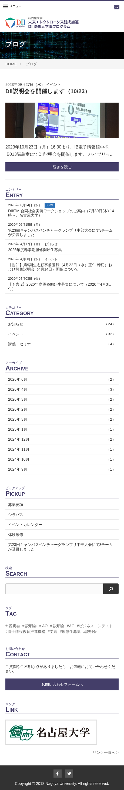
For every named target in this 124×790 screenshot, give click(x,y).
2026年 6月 (62, 379)
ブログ (31, 64)
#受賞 (53, 631)
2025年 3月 (62, 419)
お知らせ (62, 324)
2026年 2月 (62, 409)
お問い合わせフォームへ (62, 684)
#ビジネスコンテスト (95, 626)
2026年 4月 (62, 389)
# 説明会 (12, 626)
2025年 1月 (62, 429)
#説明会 (90, 631)
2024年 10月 (62, 459)
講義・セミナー (62, 344)
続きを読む (62, 167)
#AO (71, 626)
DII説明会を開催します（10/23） (47, 91)
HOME (11, 64)
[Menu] (12, 7)
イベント (53, 84)
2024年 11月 (62, 449)
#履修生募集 (70, 631)
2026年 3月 (62, 399)
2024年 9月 (62, 469)
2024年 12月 (62, 439)
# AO (43, 626)
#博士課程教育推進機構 (25, 631)
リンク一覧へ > (106, 752)
